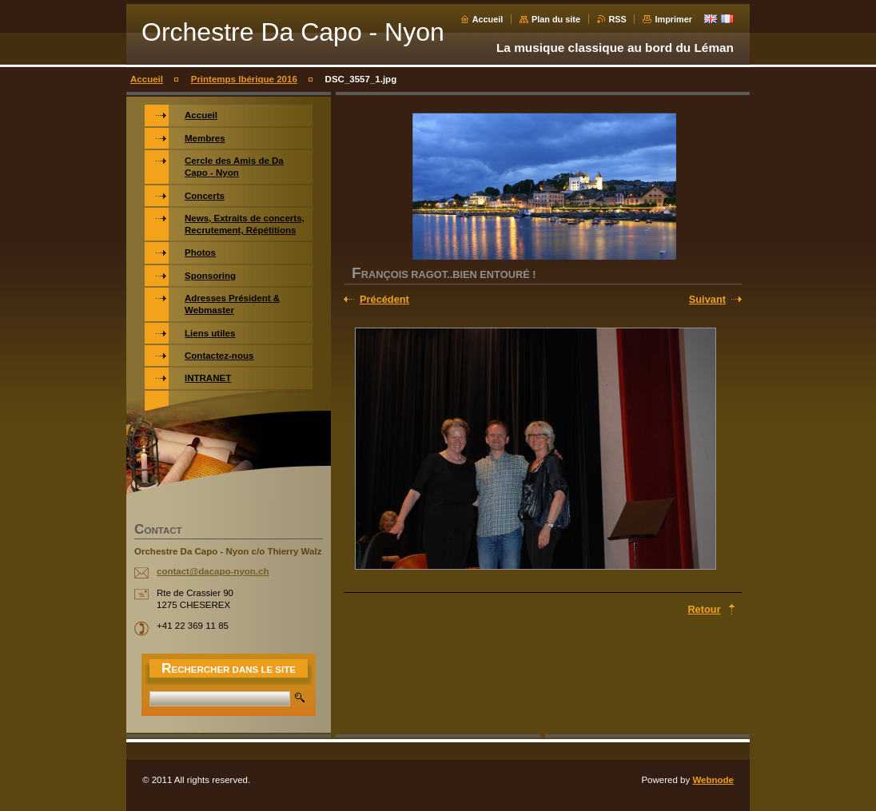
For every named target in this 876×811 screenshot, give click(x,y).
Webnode (713, 780)
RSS (618, 19)
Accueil (488, 19)
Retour (703, 609)
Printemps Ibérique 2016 (244, 79)
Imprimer (673, 19)
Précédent (384, 299)
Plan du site (556, 19)
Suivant (707, 299)
